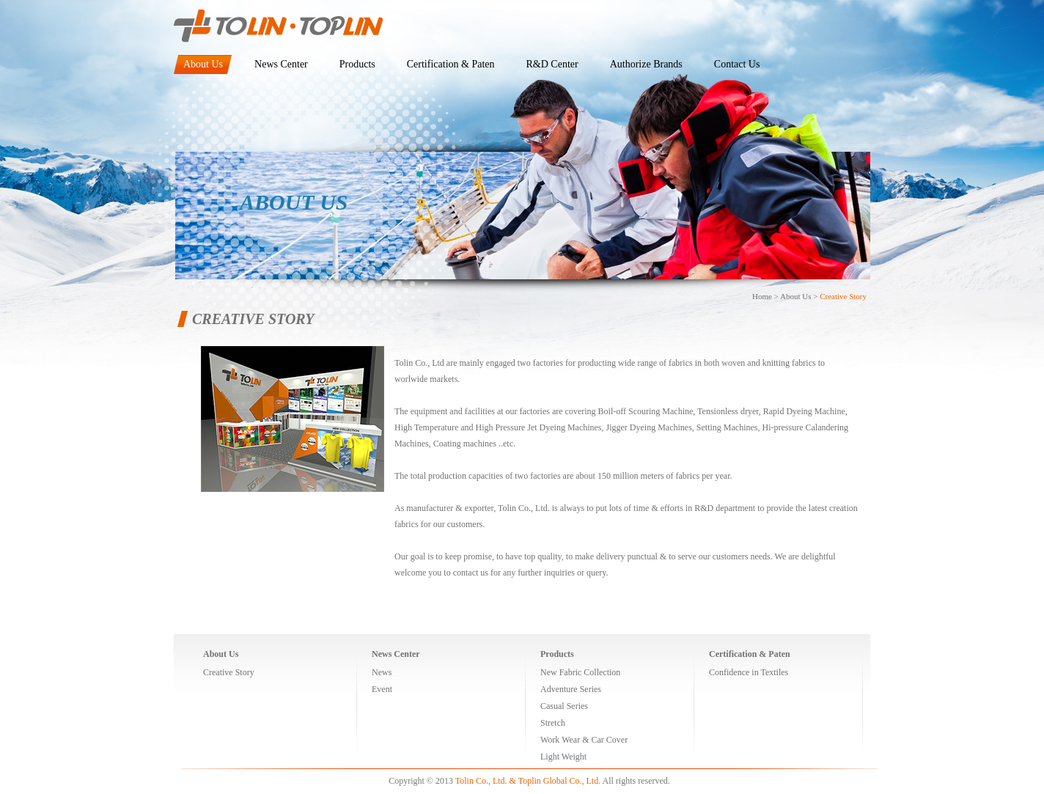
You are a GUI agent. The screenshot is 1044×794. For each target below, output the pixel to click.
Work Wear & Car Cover (584, 740)
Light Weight (563, 756)
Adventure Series (570, 689)
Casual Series (564, 706)
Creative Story (843, 296)
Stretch (552, 723)
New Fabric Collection (580, 672)
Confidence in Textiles (748, 672)
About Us (795, 296)
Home (762, 296)
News (382, 672)
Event (382, 689)
